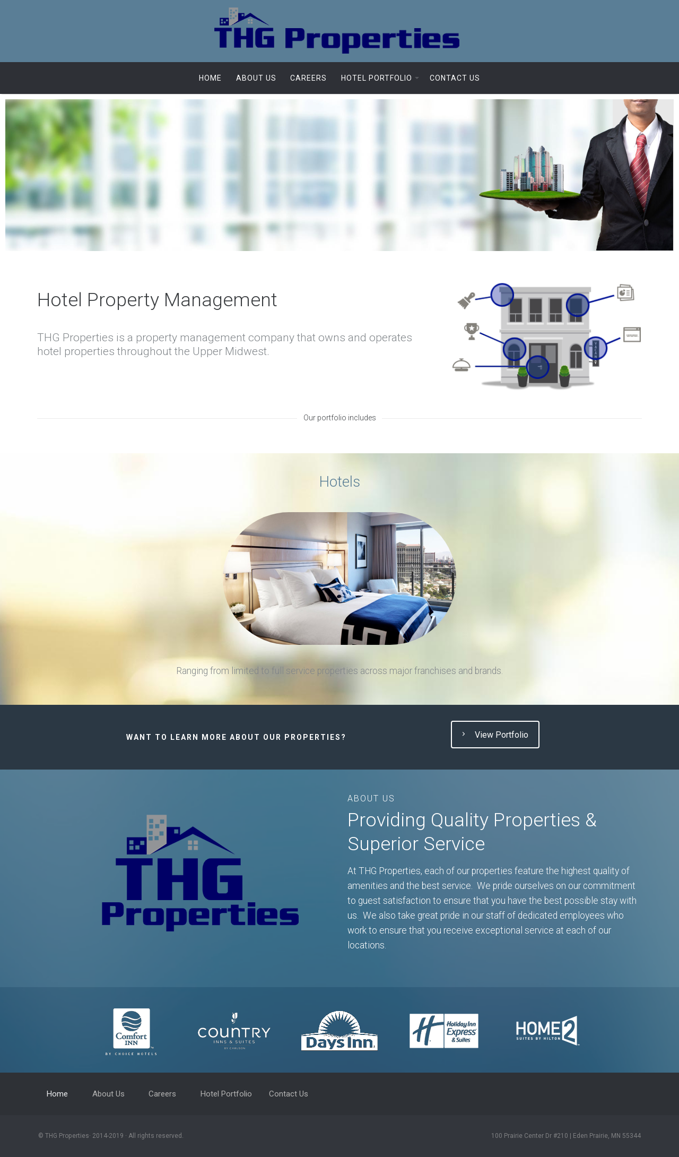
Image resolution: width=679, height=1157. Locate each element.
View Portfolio (493, 735)
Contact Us (455, 78)
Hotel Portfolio (376, 78)
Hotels (339, 481)
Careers (308, 78)
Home (210, 78)
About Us (256, 78)
